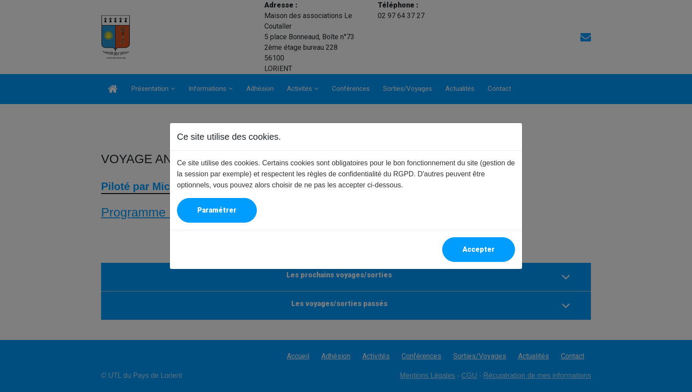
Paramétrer (217, 210)
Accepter (479, 249)
